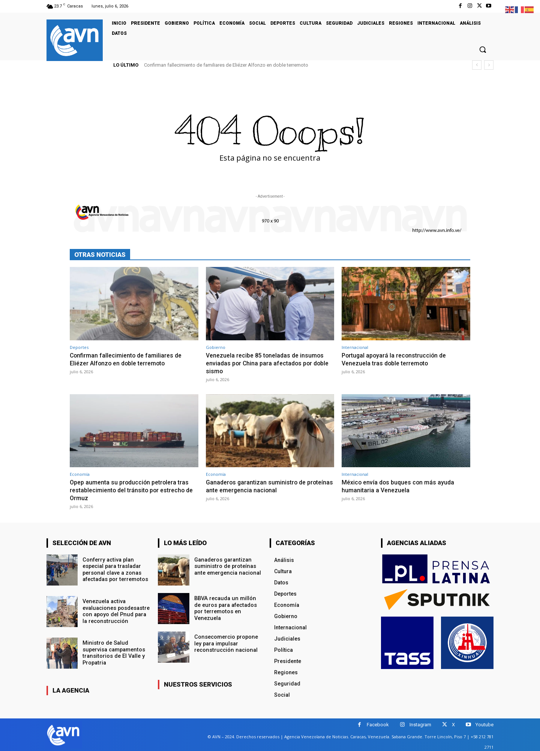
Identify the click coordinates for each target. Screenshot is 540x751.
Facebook (378, 723)
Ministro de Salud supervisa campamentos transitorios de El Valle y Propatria (113, 651)
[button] (483, 49)
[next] (489, 65)
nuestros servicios (198, 683)
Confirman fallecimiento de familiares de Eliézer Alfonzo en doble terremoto (226, 65)
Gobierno (215, 347)
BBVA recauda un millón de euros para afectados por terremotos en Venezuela (227, 603)
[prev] (477, 65)
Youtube (485, 723)
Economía (80, 473)
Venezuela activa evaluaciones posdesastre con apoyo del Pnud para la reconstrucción (115, 609)
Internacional (355, 347)
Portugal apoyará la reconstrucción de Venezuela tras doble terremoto (396, 359)
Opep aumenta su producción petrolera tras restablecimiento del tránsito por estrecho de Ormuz (132, 489)
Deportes (79, 347)
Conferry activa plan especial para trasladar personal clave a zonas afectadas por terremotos (114, 567)
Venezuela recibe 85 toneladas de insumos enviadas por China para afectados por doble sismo (268, 363)
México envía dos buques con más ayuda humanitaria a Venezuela (400, 485)
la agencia (70, 689)
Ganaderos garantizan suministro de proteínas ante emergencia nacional (258, 485)
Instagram (420, 723)
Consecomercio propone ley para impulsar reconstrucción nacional (225, 642)
